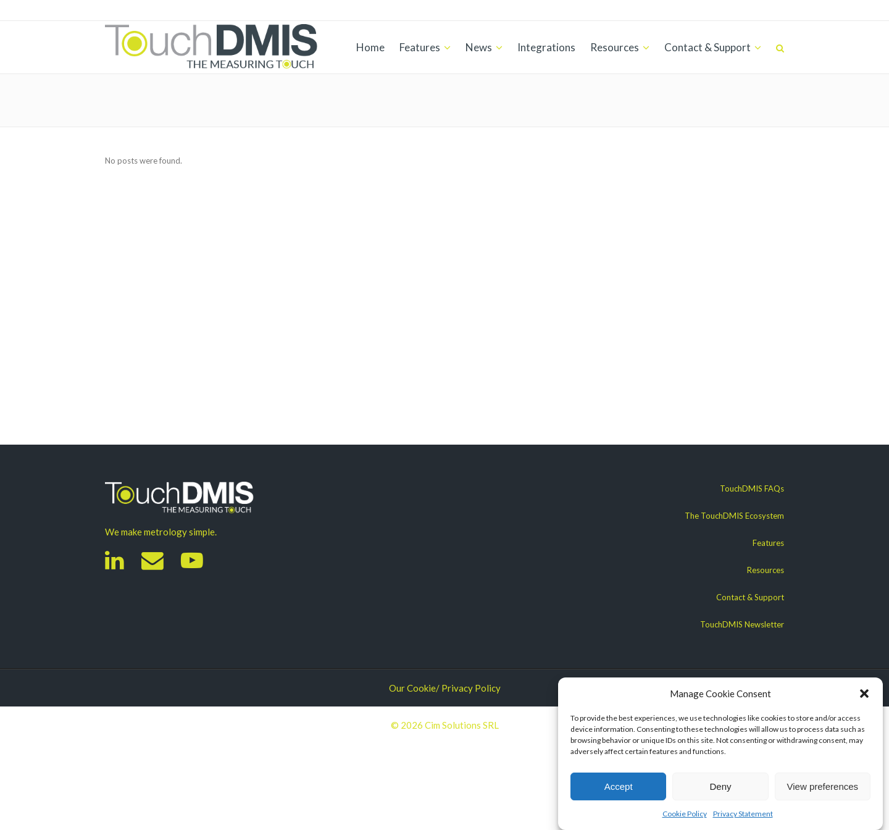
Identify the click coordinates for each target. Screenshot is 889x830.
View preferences (823, 786)
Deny (720, 786)
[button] (864, 693)
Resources (765, 570)
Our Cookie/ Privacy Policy (445, 688)
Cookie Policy (684, 813)
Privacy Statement (743, 813)
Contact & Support (750, 597)
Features (768, 543)
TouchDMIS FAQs (752, 488)
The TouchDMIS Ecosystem (734, 516)
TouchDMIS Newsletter (742, 624)
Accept (618, 786)
